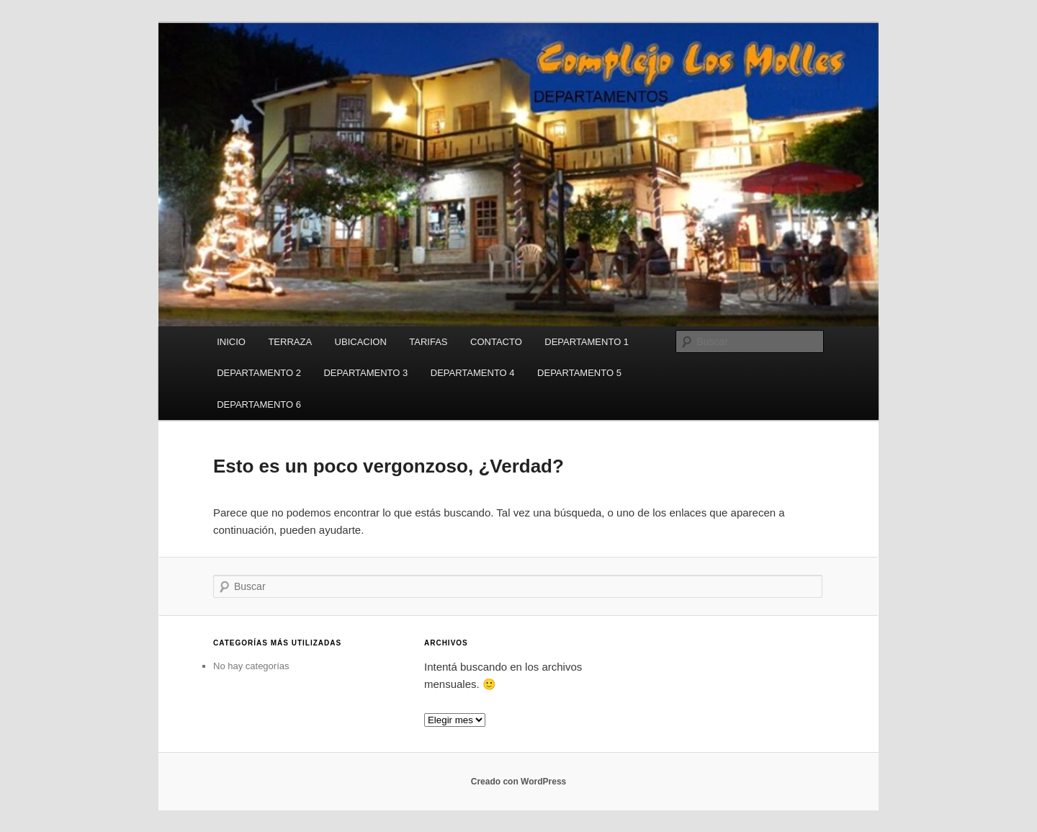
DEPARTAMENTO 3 (365, 372)
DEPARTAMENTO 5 (579, 372)
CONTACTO (496, 341)
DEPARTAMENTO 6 (259, 404)
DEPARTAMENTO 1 (586, 341)
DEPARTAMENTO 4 (473, 372)
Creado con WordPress (518, 782)
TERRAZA (290, 341)
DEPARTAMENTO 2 (259, 372)
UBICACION (361, 341)
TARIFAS (428, 341)
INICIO (231, 341)
